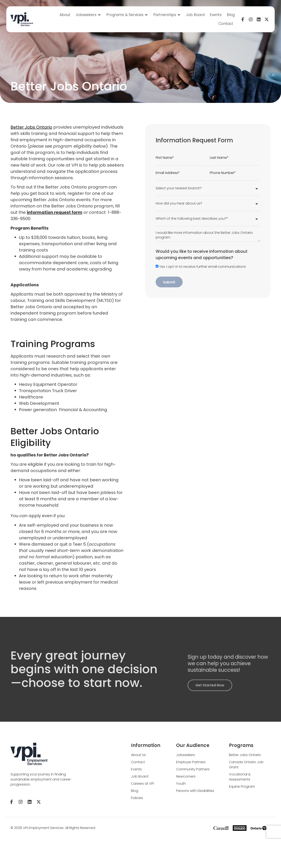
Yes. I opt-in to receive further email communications (202, 266)
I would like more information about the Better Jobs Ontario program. (208, 234)
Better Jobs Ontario (29, 127)
